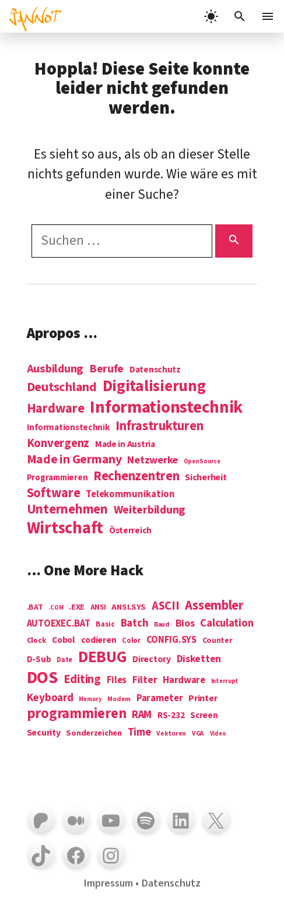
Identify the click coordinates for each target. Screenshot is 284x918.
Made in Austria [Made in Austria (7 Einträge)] (125, 444)
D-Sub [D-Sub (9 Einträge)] (39, 660)
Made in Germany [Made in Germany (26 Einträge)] (74, 459)
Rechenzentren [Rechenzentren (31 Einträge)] (136, 476)
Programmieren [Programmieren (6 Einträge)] (57, 478)
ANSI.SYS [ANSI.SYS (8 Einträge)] (128, 607)
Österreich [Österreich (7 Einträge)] (130, 530)
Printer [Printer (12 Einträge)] (202, 698)
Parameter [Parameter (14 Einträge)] (159, 698)
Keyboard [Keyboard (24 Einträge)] (50, 698)
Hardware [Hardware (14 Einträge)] (184, 680)
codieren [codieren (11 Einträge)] (99, 640)
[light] (211, 16)
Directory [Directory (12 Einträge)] (151, 659)
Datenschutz (171, 883)
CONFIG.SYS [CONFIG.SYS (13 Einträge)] (171, 640)
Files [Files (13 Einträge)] (117, 680)
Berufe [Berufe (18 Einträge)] (106, 369)
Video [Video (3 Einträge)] (218, 733)
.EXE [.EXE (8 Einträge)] (77, 607)
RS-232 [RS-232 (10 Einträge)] (170, 715)
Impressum (108, 883)
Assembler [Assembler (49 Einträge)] (214, 605)
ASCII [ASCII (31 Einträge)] (166, 606)
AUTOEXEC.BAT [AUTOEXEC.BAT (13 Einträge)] (58, 624)
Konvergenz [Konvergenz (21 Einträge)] (58, 443)
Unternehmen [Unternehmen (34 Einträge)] (67, 509)
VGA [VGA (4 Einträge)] (198, 734)
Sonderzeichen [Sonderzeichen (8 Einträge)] (94, 733)
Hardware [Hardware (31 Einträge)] (56, 408)
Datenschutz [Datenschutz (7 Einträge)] (155, 369)
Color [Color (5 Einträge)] (131, 641)
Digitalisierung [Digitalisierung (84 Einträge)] (154, 386)
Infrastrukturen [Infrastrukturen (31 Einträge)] (159, 426)
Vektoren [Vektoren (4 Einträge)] (171, 734)
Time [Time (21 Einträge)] (139, 732)
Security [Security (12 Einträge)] (44, 732)
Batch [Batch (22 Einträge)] (135, 624)
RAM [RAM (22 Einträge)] (142, 715)
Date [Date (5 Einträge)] (64, 660)
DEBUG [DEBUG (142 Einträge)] (102, 657)
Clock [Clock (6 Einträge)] (37, 641)
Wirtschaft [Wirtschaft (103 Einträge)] (65, 528)
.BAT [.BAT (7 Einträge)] (35, 608)
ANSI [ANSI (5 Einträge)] (98, 608)
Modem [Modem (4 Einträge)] (119, 699)
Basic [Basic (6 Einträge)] (105, 624)
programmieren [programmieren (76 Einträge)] (77, 714)
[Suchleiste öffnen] (240, 16)
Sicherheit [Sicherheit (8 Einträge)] (205, 477)
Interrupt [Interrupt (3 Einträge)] (225, 681)
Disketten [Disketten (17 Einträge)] (199, 659)
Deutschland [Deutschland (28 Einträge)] (62, 387)
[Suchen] (234, 240)
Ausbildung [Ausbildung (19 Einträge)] (55, 368)
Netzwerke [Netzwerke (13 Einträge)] (152, 460)
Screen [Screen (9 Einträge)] (204, 716)
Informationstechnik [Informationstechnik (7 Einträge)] (68, 427)
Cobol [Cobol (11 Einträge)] (63, 640)
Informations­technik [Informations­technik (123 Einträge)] (166, 407)
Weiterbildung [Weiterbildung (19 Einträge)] (150, 509)
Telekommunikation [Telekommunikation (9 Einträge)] (130, 494)
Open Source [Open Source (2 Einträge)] (202, 461)
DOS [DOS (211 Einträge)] (42, 678)
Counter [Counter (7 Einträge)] (217, 641)
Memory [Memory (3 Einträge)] (90, 699)
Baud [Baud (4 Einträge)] (162, 625)
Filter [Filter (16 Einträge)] (144, 680)
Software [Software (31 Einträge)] (53, 493)
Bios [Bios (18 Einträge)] (185, 624)
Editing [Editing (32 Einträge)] (82, 679)
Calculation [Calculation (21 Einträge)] (226, 623)
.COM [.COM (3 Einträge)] (55, 607)
